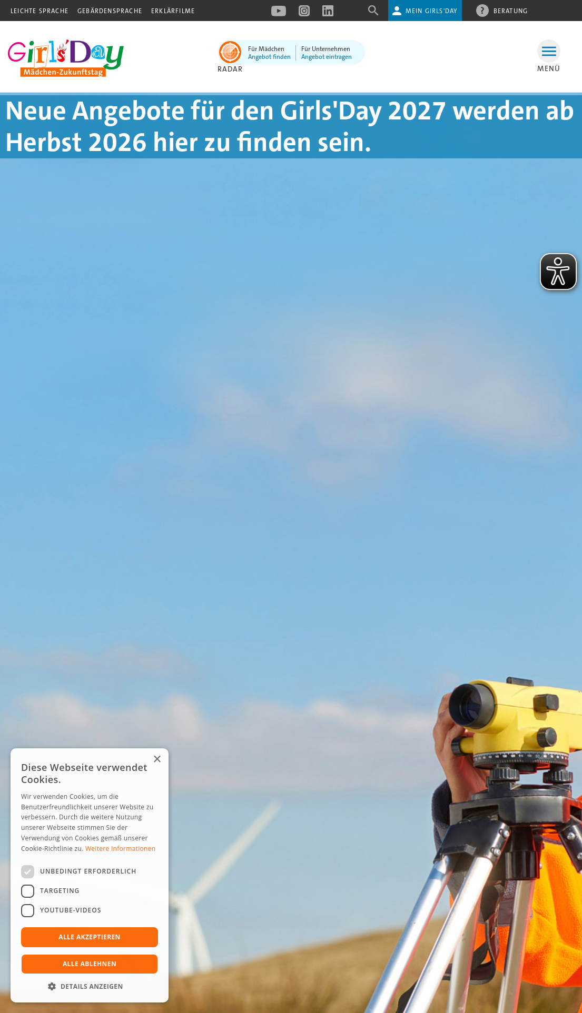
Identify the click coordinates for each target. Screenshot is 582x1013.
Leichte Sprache (39, 11)
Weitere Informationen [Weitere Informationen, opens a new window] (120, 848)
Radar (230, 69)
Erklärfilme (173, 11)
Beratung (511, 10)
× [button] (157, 760)
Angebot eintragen (326, 57)
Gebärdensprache (109, 11)
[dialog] (90, 875)
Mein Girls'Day (432, 11)
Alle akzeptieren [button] (89, 936)
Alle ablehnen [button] (89, 963)
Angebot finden (269, 57)
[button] (89, 986)
